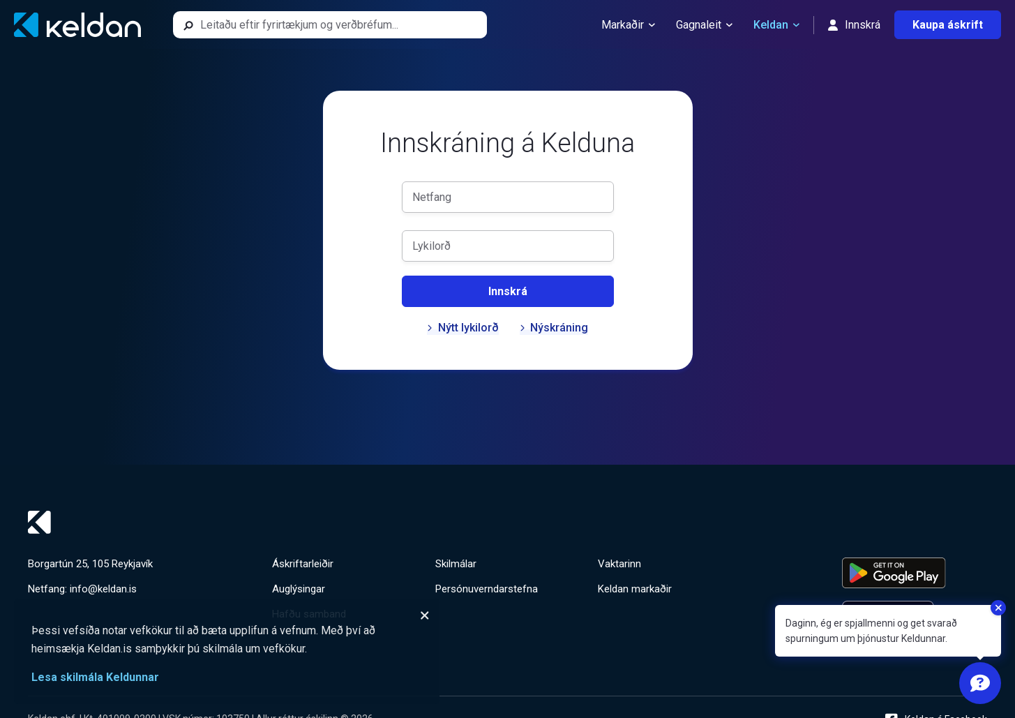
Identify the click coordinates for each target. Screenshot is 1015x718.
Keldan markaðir (635, 589)
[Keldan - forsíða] (77, 25)
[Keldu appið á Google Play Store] (914, 573)
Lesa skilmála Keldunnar (95, 677)
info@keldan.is (103, 589)
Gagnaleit (704, 25)
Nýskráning (554, 327)
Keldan (776, 25)
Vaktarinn (619, 564)
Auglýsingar (298, 589)
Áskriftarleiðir (302, 564)
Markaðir (628, 25)
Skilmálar (455, 564)
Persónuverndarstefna (486, 589)
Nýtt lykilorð (463, 327)
